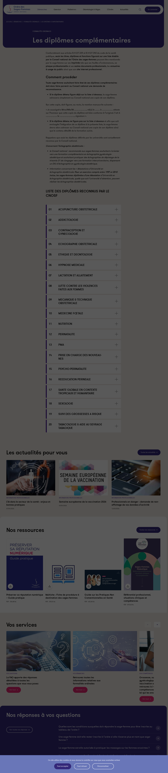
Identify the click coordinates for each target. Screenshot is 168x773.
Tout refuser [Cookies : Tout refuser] (82, 766)
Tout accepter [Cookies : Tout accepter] (62, 766)
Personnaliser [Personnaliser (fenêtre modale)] (103, 766)
